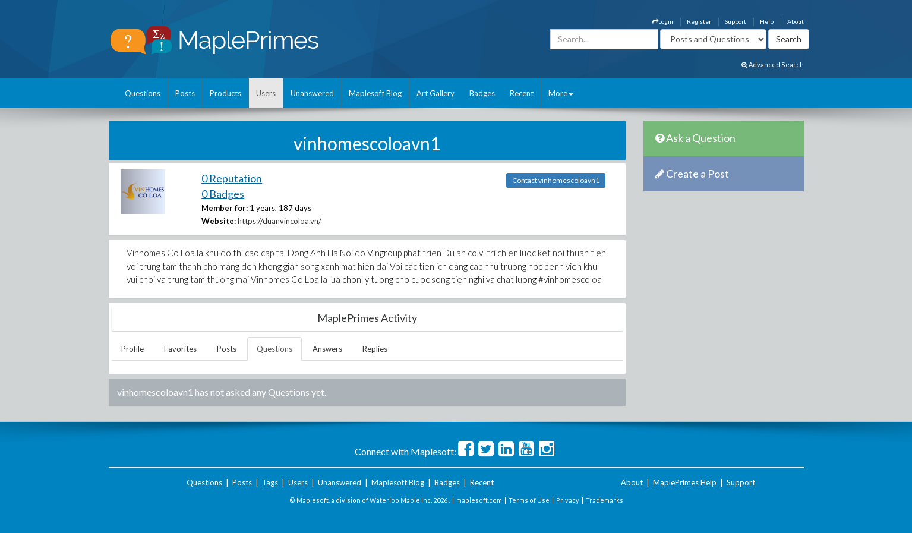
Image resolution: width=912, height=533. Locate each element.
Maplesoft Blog (375, 93)
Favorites (180, 349)
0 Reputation (231, 178)
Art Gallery (435, 93)
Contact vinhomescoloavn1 (555, 180)
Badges (482, 93)
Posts (185, 93)
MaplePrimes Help (685, 482)
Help (767, 21)
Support (735, 21)
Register (699, 21)
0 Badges (222, 193)
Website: (218, 221)
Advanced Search (772, 64)
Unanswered (312, 93)
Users (266, 93)
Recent (522, 93)
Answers (327, 349)
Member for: (224, 208)
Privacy (567, 500)
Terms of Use (529, 500)
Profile (132, 349)
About (795, 21)
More (560, 93)
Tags (270, 482)
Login (662, 21)
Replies (374, 349)
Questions (142, 93)
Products (225, 93)
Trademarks (604, 500)
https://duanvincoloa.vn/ (279, 221)
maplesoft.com (479, 500)
